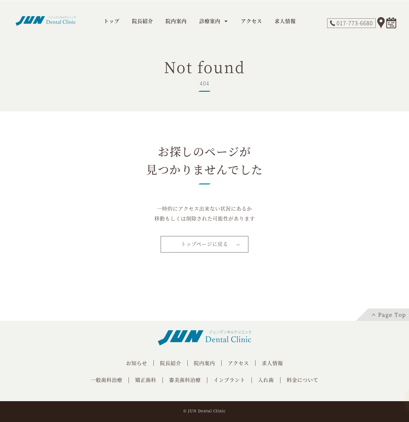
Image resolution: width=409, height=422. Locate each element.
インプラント (229, 379)
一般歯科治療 (106, 379)
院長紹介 (142, 21)
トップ (112, 21)
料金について (302, 379)
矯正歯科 (145, 379)
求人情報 (285, 21)
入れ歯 (266, 379)
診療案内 (213, 21)
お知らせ (136, 363)
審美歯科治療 (185, 379)
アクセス (251, 21)
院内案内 (176, 21)
